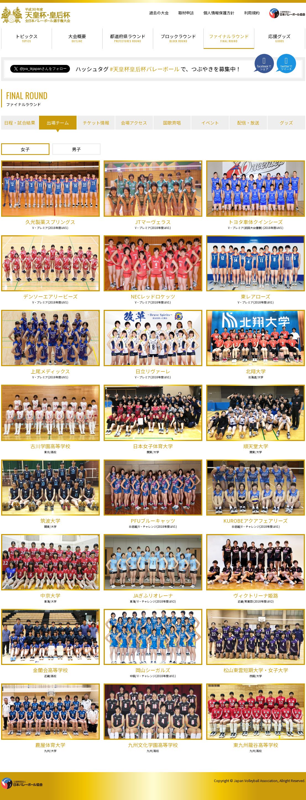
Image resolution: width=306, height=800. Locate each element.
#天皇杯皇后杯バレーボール (144, 69)
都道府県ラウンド (128, 38)
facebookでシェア (264, 64)
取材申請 (186, 12)
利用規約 (252, 12)
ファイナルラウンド (229, 38)
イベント (210, 122)
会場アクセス (134, 122)
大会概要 (77, 38)
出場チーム (58, 122)
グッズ (286, 122)
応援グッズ (279, 38)
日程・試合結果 (19, 122)
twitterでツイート (286, 64)
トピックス (26, 38)
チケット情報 (96, 122)
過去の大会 (159, 12)
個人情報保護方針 (218, 12)
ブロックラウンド (178, 38)
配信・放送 (248, 122)
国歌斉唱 (172, 122)
